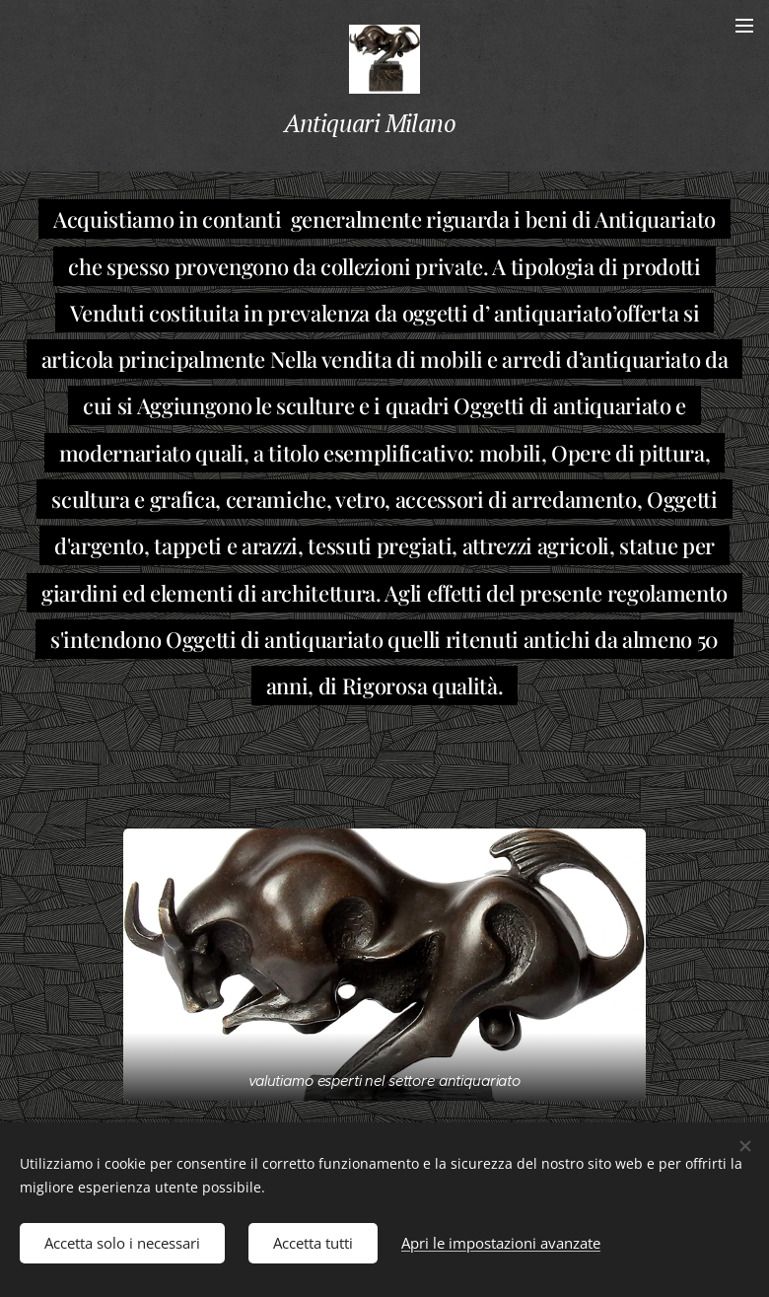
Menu (744, 26)
